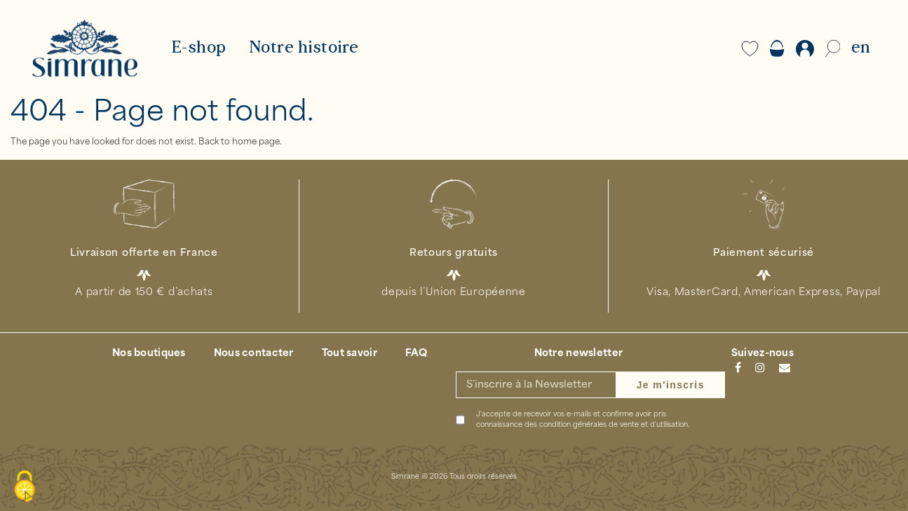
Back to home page (239, 142)
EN (860, 48)
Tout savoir (349, 353)
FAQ (416, 353)
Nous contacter (254, 353)
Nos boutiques (149, 353)
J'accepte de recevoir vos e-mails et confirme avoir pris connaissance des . (582, 420)
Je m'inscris (671, 384)
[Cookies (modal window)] (24, 487)
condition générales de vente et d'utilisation (613, 425)
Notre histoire (304, 48)
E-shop (198, 48)
